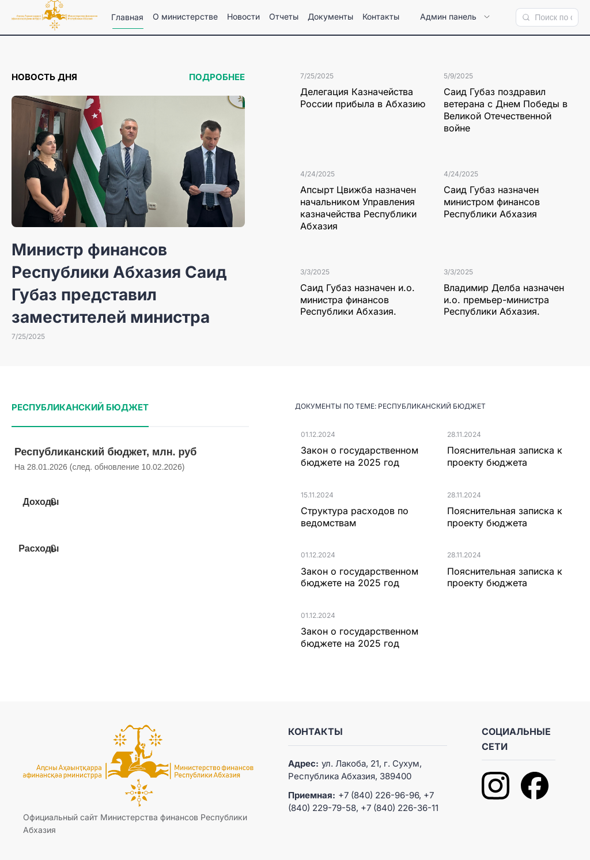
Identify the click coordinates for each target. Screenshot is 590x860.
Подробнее (217, 76)
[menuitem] (127, 17)
